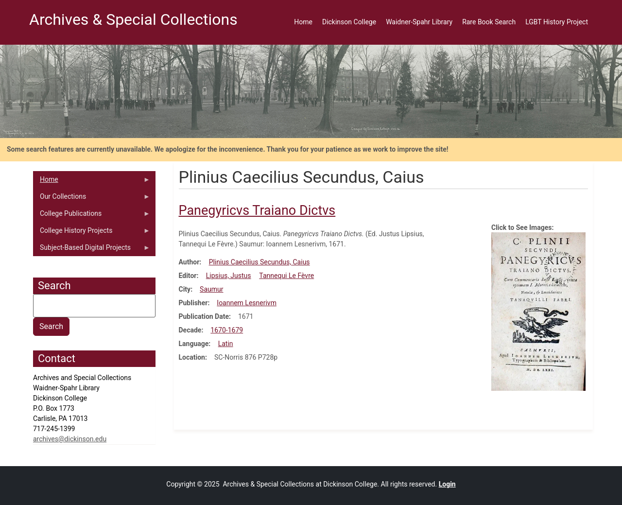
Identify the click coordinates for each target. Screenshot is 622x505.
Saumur (211, 289)
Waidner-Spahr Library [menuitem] (419, 22)
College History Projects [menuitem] (91, 232)
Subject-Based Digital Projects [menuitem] (91, 250)
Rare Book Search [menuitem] (489, 22)
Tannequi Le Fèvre (286, 275)
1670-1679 (226, 330)
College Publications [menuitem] (91, 215)
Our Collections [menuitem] (91, 198)
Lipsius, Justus (228, 275)
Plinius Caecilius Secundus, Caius (259, 262)
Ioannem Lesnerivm (246, 303)
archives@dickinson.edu (69, 439)
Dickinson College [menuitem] (349, 22)
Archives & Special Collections (133, 19)
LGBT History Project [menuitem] (556, 22)
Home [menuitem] (303, 22)
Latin (225, 344)
